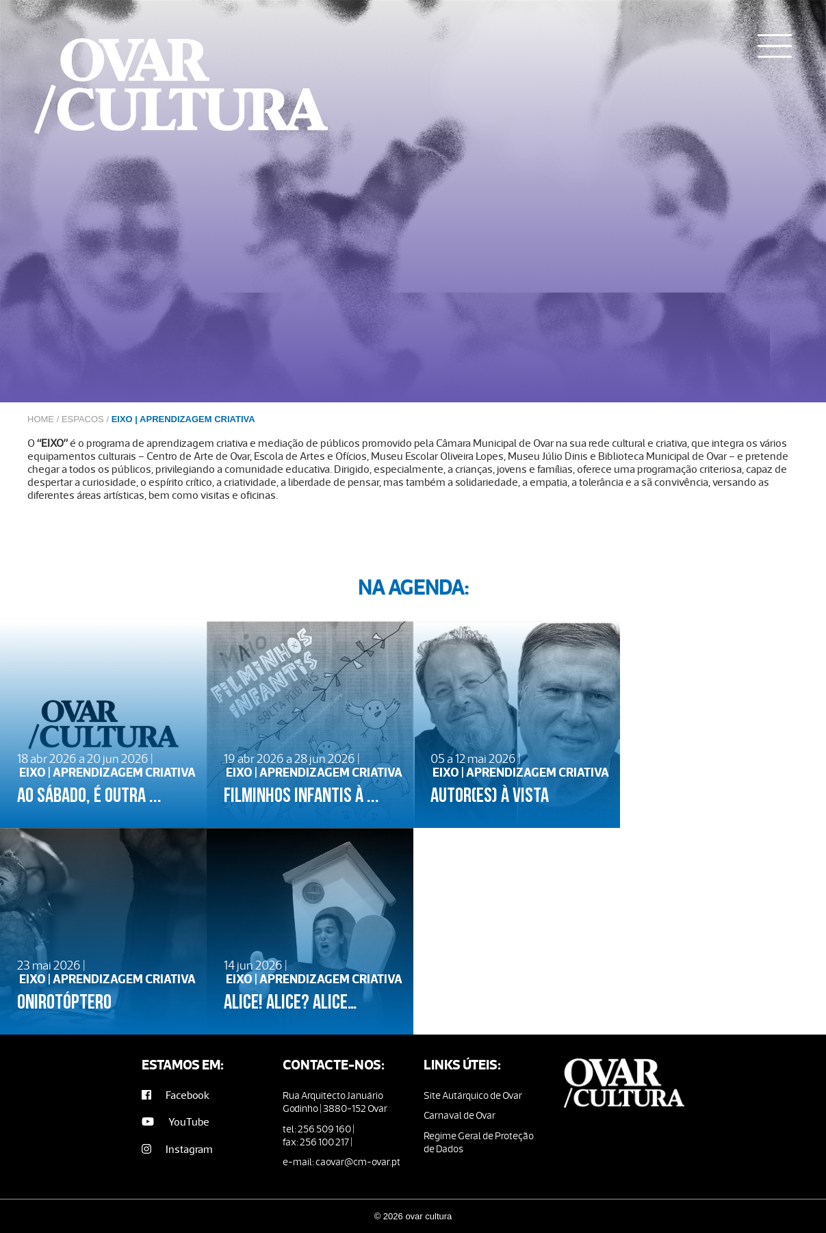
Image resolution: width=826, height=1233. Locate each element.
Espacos (83, 419)
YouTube (175, 1121)
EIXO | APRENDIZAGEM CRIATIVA (183, 419)
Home (40, 419)
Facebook (175, 1095)
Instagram (177, 1149)
